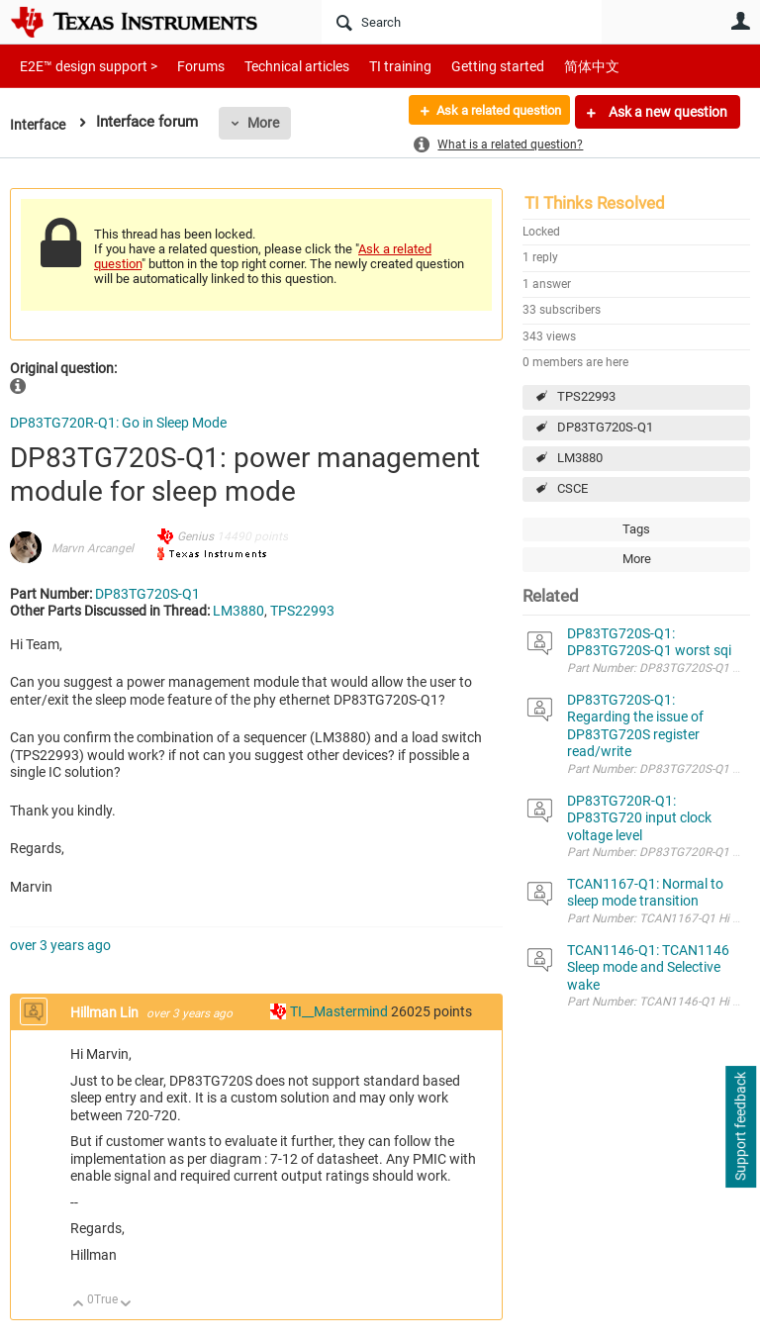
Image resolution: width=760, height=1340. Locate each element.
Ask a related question (489, 112)
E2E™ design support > (82, 65)
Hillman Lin (106, 1012)
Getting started (463, 65)
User (740, 21)
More (266, 123)
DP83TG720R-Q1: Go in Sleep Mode (118, 423)
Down (126, 1304)
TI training (373, 65)
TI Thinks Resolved (594, 203)
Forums (185, 65)
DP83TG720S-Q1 (605, 427)
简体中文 (550, 65)
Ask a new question (666, 112)
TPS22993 (586, 396)
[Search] (462, 22)
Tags (636, 529)
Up (78, 1304)
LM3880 (580, 457)
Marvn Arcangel (92, 548)
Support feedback (740, 1127)
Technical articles (276, 65)
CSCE (572, 488)
